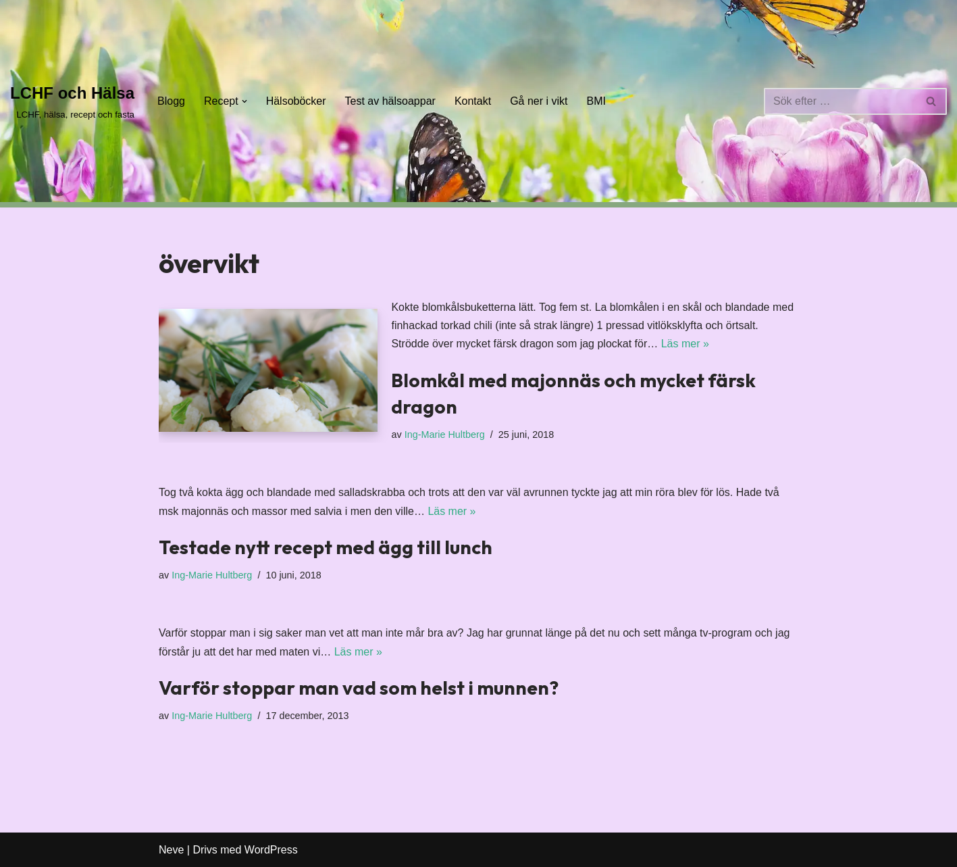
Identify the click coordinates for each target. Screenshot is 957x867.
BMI (596, 101)
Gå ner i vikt (538, 101)
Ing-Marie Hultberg (445, 434)
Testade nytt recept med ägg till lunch (325, 547)
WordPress (271, 850)
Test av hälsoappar (390, 101)
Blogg (171, 101)
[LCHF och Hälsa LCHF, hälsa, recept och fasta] (72, 101)
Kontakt (473, 101)
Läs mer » (685, 343)
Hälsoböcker (296, 101)
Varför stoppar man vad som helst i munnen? (359, 687)
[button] (244, 101)
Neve (171, 850)
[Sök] (840, 101)
